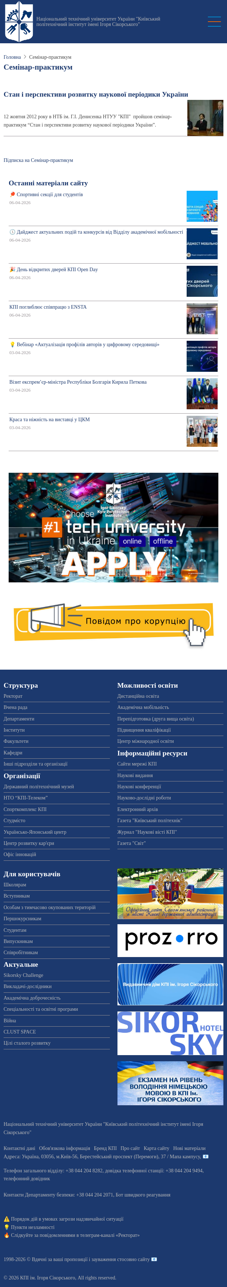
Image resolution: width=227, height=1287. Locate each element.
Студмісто (14, 820)
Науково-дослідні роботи (144, 798)
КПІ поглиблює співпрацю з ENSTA (48, 307)
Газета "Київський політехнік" (150, 820)
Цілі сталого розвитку (27, 1043)
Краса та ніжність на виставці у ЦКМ (49, 419)
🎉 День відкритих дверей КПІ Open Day (53, 269)
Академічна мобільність (143, 707)
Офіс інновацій (20, 854)
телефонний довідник (27, 1178)
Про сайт (130, 1148)
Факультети (16, 741)
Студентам (15, 930)
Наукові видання (135, 775)
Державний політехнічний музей (39, 786)
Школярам (15, 884)
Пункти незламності (33, 1227)
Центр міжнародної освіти (145, 741)
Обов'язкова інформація (64, 1148)
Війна (10, 1020)
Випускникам (18, 941)
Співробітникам (21, 952)
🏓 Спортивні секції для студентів (46, 194)
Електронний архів (137, 809)
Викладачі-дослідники (28, 986)
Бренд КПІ (105, 1148)
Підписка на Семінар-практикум (38, 160)
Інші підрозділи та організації (35, 764)
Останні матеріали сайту (48, 183)
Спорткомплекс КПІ (25, 809)
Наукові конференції (139, 786)
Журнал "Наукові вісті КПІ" (147, 832)
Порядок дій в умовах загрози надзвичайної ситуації (67, 1219)
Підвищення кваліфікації (144, 730)
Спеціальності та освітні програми (41, 1009)
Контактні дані (19, 1148)
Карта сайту (156, 1148)
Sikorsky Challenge (23, 975)
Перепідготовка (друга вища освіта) (155, 719)
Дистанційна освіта (138, 696)
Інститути (14, 730)
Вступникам (17, 896)
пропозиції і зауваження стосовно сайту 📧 (110, 1259)
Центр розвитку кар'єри (29, 843)
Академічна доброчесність (32, 998)
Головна (12, 57)
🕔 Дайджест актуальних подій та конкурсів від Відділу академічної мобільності (96, 232)
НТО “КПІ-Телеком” (26, 798)
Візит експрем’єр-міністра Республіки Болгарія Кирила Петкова (78, 382)
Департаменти (19, 719)
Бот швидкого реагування (143, 1195)
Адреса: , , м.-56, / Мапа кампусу (102, 1156)
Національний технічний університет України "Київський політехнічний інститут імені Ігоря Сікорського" (98, 21)
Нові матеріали (189, 1148)
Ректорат (13, 696)
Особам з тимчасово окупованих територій (49, 907)
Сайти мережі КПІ (137, 764)
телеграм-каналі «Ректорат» (109, 1235)
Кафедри (13, 752)
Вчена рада (15, 707)
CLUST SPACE (20, 1032)
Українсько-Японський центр (35, 832)
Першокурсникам (22, 918)
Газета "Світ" (131, 843)
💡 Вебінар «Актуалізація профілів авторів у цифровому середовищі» (84, 344)
